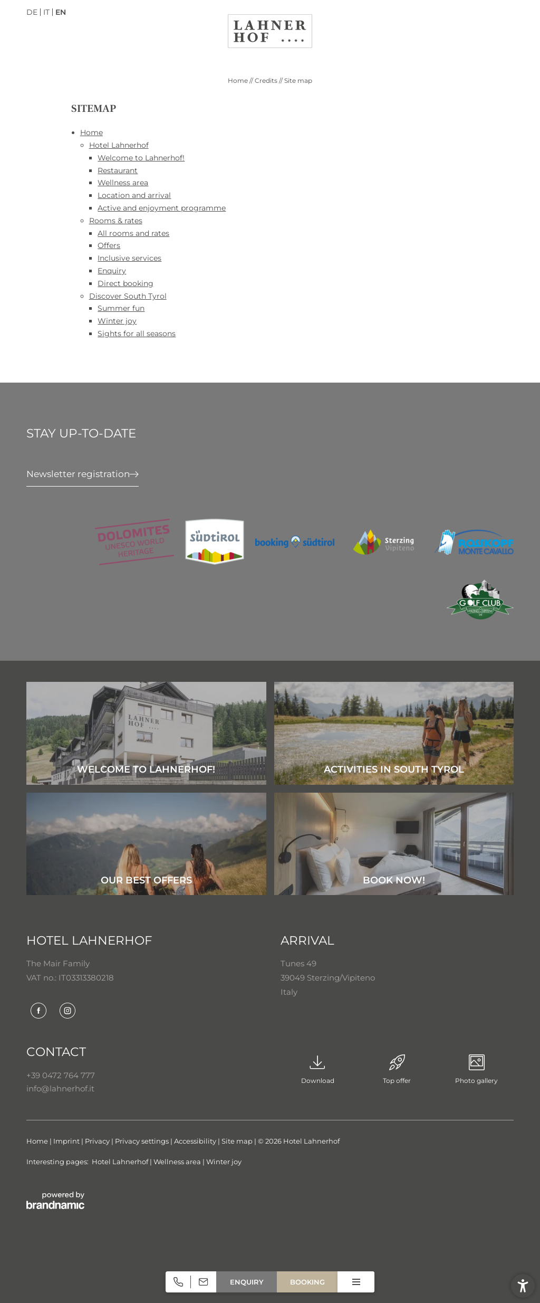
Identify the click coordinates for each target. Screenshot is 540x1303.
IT (46, 12)
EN (60, 12)
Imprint (67, 1141)
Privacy (98, 1141)
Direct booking (125, 283)
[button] (523, 1286)
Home (238, 80)
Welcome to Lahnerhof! (141, 158)
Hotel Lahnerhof (119, 145)
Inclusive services (129, 258)
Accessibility (196, 1141)
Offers (109, 245)
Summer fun (121, 308)
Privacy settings (142, 1141)
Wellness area (123, 182)
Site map (237, 1141)
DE (31, 12)
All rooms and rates (133, 233)
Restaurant (118, 170)
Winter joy (117, 321)
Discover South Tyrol (128, 296)
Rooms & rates (115, 220)
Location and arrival (134, 195)
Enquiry (112, 270)
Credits (267, 80)
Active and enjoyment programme (162, 208)
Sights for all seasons (137, 333)
